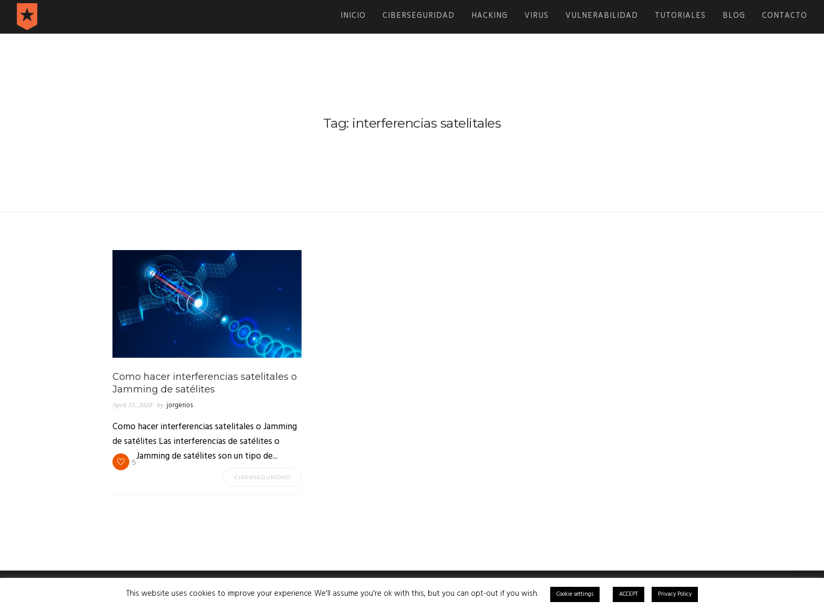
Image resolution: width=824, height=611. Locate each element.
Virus (536, 17)
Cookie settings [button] (575, 594)
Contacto (784, 17)
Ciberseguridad (419, 17)
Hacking (489, 17)
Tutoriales (680, 17)
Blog (734, 17)
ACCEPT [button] (628, 594)
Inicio (353, 17)
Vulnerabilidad (601, 17)
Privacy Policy (675, 594)
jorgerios (180, 405)
